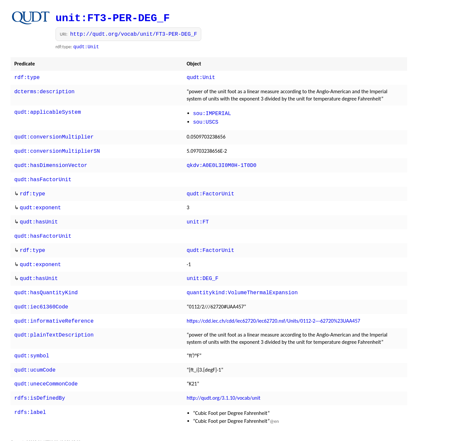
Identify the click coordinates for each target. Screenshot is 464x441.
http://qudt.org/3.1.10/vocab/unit (223, 384)
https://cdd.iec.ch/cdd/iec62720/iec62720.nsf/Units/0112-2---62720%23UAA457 (273, 309)
